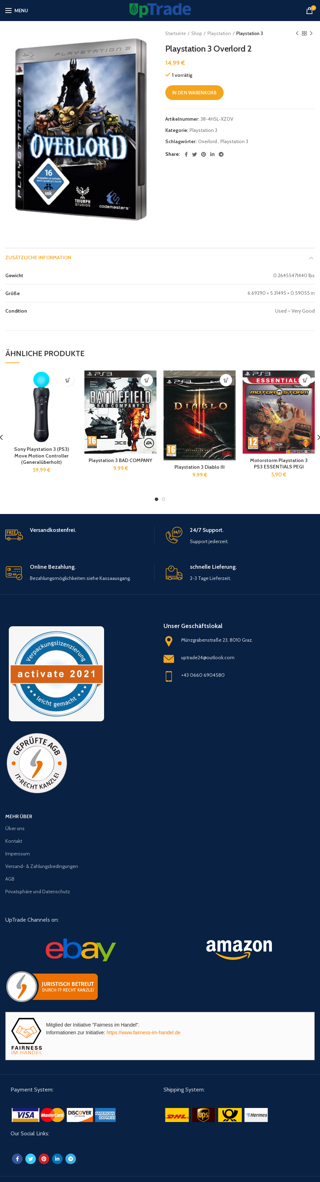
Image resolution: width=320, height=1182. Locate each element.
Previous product (297, 33)
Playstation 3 (249, 33)
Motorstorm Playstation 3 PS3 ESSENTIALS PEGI (279, 463)
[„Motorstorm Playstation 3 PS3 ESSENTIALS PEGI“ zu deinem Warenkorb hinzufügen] (305, 380)
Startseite (175, 33)
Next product (311, 33)
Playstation (219, 33)
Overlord (207, 142)
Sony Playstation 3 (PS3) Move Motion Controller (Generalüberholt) (41, 455)
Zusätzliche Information (38, 257)
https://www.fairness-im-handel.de (143, 1032)
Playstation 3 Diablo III (199, 467)
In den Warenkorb (194, 92)
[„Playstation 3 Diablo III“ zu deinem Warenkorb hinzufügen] (226, 380)
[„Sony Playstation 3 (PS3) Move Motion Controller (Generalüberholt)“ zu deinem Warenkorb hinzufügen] (68, 380)
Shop (196, 33)
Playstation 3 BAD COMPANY (120, 460)
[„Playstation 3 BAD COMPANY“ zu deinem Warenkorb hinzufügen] (147, 380)
